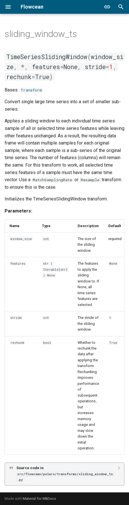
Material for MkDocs (39, 498)
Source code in (65, 474)
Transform (31, 90)
